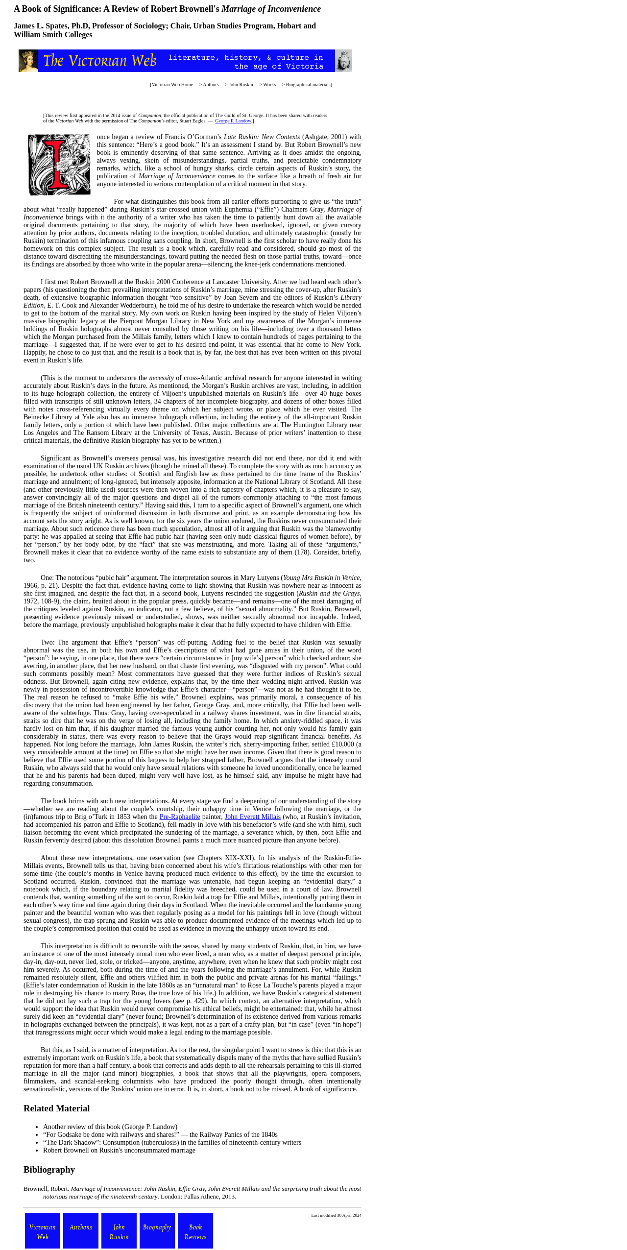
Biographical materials (308, 84)
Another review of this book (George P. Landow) (110, 1126)
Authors (210, 84)
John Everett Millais (253, 816)
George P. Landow (233, 120)
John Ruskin (241, 84)
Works (269, 84)
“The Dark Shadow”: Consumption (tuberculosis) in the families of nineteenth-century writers (172, 1142)
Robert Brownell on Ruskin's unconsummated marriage (119, 1150)
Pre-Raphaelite (180, 816)
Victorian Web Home (172, 84)
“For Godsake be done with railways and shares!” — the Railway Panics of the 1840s (160, 1134)
